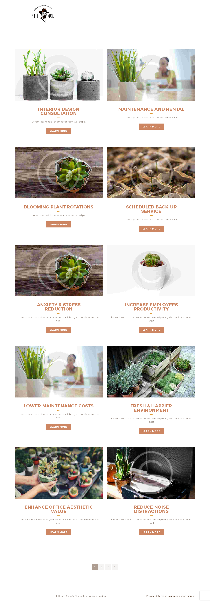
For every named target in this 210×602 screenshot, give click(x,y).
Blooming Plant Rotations (58, 207)
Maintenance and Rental (151, 109)
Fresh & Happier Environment (151, 408)
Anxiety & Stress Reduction (59, 307)
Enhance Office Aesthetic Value (58, 509)
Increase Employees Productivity (151, 307)
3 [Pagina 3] (109, 566)
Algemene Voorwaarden (181, 596)
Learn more (59, 130)
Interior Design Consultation (58, 111)
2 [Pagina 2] (102, 566)
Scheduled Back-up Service (151, 209)
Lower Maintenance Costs (59, 406)
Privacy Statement (156, 596)
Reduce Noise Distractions (151, 509)
